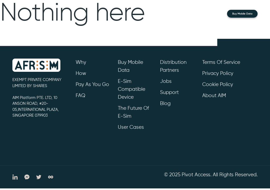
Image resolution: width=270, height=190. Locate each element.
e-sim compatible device (131, 89)
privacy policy (217, 73)
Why (81, 62)
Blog (165, 103)
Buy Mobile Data (242, 13)
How (81, 73)
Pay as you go (92, 84)
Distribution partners (173, 66)
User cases (131, 127)
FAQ (80, 95)
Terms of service (221, 62)
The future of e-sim (133, 112)
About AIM (214, 95)
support (169, 92)
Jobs (166, 81)
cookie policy (217, 84)
